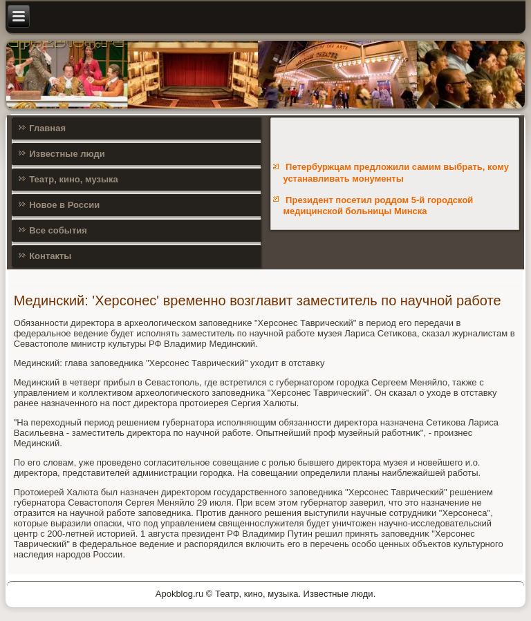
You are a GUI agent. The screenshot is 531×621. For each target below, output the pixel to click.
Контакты (50, 256)
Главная (47, 128)
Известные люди (67, 154)
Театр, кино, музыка (73, 179)
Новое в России (64, 205)
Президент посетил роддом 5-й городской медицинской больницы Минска (378, 205)
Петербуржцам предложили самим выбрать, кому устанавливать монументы (395, 172)
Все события (58, 230)
